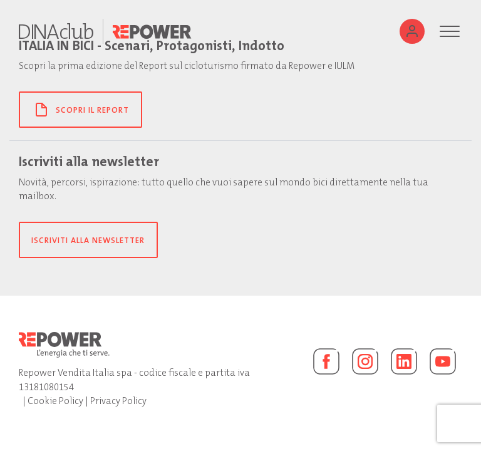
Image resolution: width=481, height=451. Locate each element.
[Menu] (449, 31)
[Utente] (412, 31)
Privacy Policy (118, 401)
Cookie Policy (55, 401)
